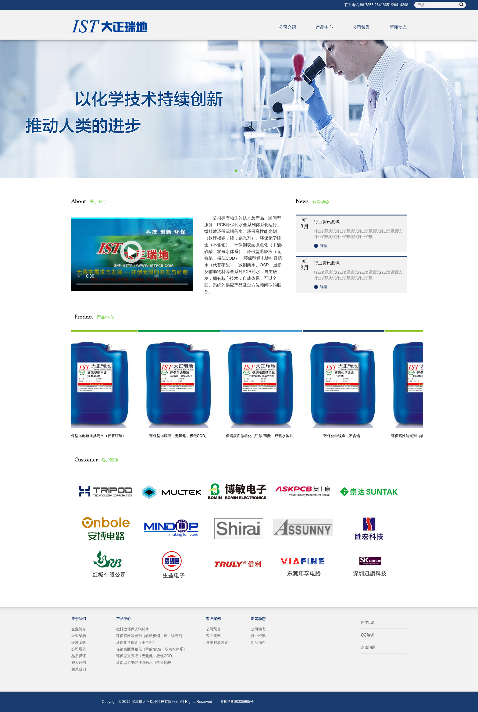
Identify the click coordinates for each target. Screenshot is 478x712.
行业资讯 (258, 636)
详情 (320, 246)
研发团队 (78, 642)
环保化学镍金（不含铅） (344, 436)
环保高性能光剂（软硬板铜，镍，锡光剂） (151, 636)
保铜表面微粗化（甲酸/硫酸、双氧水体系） (262, 436)
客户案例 (213, 619)
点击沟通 (368, 647)
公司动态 (258, 629)
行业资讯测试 (327, 221)
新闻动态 (398, 27)
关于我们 (78, 619)
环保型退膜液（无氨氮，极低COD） (180, 436)
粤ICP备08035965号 (237, 702)
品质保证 (78, 656)
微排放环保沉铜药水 (132, 629)
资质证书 (78, 662)
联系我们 (78, 669)
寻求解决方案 (217, 642)
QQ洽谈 (367, 635)
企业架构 (78, 636)
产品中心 (324, 27)
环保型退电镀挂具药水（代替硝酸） (97, 436)
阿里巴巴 (368, 622)
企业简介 (78, 629)
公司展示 (78, 649)
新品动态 (258, 642)
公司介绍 (287, 27)
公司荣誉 (361, 27)
